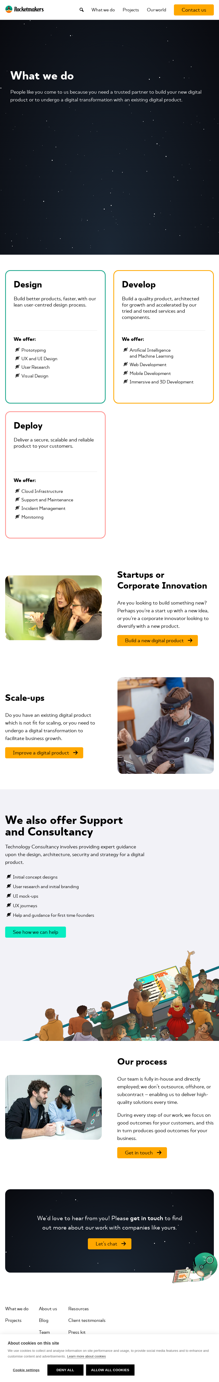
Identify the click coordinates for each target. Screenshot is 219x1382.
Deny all (65, 1370)
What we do (103, 10)
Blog (43, 1320)
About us (48, 1309)
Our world (156, 10)
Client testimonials (87, 1320)
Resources (78, 1309)
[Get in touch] (142, 1152)
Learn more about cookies (86, 1356)
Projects (131, 10)
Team (44, 1332)
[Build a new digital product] (157, 640)
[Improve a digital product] (44, 752)
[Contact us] (194, 9)
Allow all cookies (110, 1370)
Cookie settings (26, 1370)
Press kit (77, 1332)
